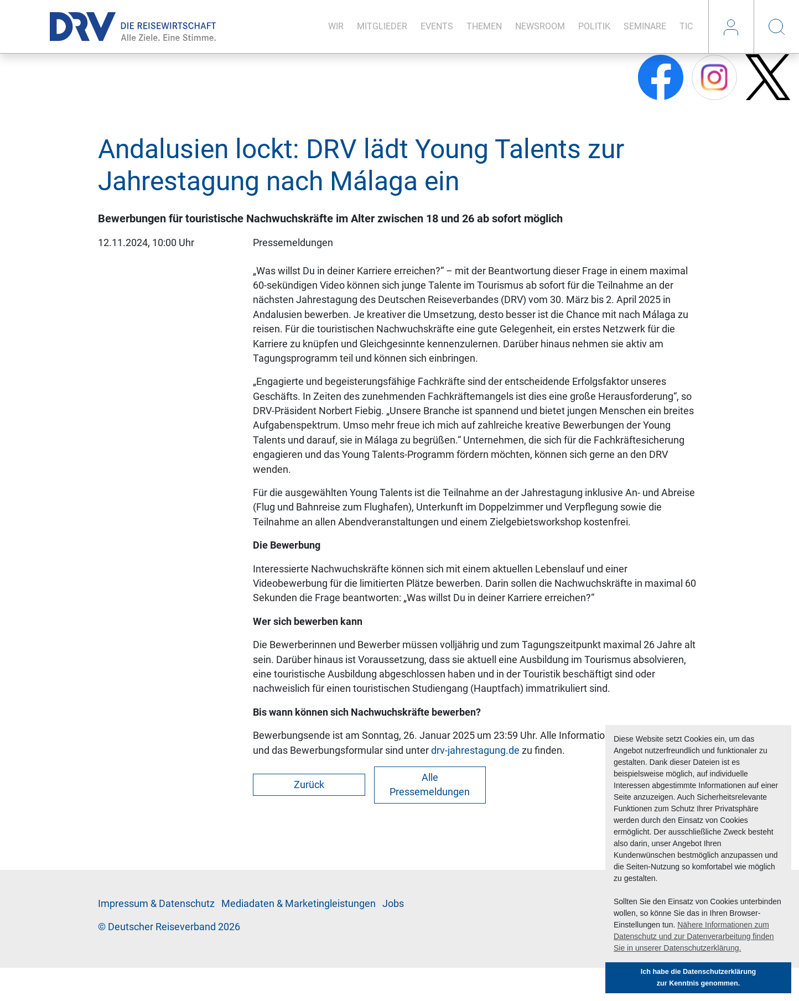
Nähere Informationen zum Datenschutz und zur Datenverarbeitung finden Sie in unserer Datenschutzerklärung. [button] (694, 936)
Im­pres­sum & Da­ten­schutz (156, 903)
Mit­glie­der (382, 26)
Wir (336, 26)
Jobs (393, 903)
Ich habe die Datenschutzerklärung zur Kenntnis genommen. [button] (698, 977)
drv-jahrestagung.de (475, 750)
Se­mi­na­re (645, 26)
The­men (484, 26)
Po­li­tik (594, 26)
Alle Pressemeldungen (430, 784)
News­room (540, 26)
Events (437, 26)
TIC (686, 26)
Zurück (309, 784)
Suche (776, 26)
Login (731, 26)
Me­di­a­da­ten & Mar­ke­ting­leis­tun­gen (298, 903)
